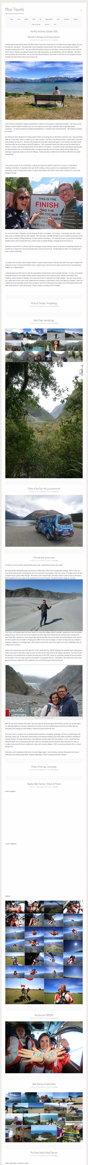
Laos (58, 19)
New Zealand (49, 19)
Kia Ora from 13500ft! (44, 1015)
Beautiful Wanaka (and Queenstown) (44, 36)
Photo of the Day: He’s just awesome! (44, 488)
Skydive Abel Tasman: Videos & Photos (44, 783)
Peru (19, 19)
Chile (34, 19)
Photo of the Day (36, 24)
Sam (42, 40)
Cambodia (66, 19)
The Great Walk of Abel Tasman (44, 1152)
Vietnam (76, 19)
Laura (42, 323)
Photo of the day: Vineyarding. (44, 303)
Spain (11, 19)
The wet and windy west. (44, 557)
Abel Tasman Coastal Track (44, 1084)
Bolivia (26, 19)
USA (55, 24)
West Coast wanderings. (44, 320)
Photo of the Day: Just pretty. (44, 766)
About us (47, 24)
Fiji (40, 19)
